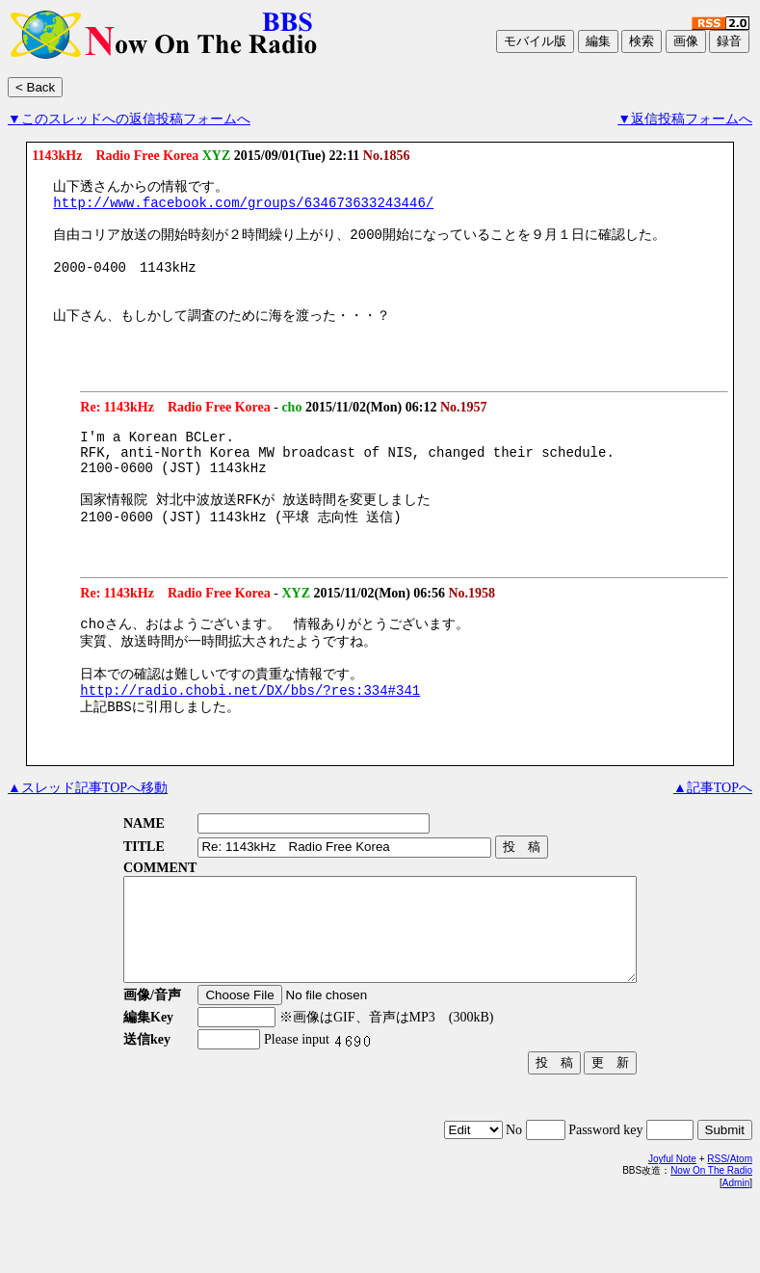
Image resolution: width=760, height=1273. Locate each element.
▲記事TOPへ (712, 839)
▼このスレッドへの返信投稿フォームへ (129, 119)
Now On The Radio (711, 1241)
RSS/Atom (729, 1230)
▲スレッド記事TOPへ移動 (88, 839)
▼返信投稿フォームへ (684, 119)
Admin (735, 1254)
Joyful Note (672, 1230)
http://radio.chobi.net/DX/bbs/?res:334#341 (250, 738)
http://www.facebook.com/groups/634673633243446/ (243, 207)
